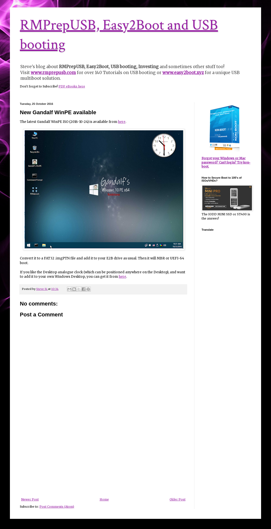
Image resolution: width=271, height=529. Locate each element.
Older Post (177, 499)
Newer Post (30, 499)
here (121, 122)
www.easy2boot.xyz (183, 72)
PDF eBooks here (72, 86)
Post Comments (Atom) (56, 506)
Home (104, 499)
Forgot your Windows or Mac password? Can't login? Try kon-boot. (226, 162)
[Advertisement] (103, 461)
